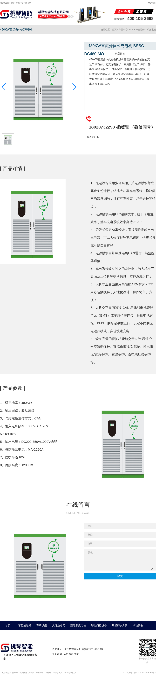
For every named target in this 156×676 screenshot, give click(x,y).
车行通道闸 (24, 625)
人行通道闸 (58, 625)
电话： (91, 534)
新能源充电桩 (78, 625)
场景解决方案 (120, 625)
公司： (91, 543)
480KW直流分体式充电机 (143, 29)
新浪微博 (23, 672)
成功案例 (138, 625)
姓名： (91, 525)
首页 (114, 29)
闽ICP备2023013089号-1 (145, 672)
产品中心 (123, 29)
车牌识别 (41, 625)
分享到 (88, 137)
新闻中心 (23, 634)
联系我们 (152, 3)
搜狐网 (31, 672)
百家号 (15, 672)
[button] (74, 86)
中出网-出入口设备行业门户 (64, 672)
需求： (91, 552)
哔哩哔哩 (39, 672)
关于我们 (8, 634)
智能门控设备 (99, 625)
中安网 (48, 672)
